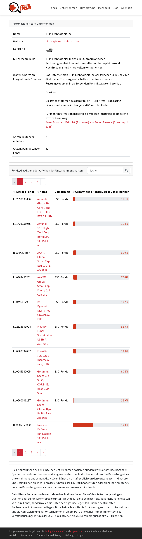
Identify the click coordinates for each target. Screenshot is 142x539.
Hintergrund (87, 8)
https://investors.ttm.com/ (62, 41)
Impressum (27, 535)
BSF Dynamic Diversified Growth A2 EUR (43, 310)
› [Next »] (43, 182)
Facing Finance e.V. (54, 531)
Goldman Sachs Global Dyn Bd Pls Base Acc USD (44, 409)
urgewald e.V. (77, 531)
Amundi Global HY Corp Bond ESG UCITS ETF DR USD (44, 207)
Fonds (53, 8)
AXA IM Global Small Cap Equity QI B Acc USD (44, 261)
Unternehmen (68, 8)
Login (80, 535)
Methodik (104, 8)
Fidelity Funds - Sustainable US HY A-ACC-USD (44, 335)
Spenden (126, 8)
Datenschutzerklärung (49, 535)
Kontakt (13, 535)
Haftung (69, 535)
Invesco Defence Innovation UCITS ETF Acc (44, 433)
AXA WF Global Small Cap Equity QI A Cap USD (44, 285)
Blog (116, 8)
